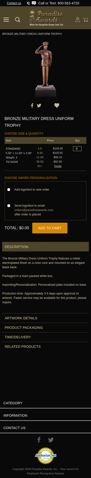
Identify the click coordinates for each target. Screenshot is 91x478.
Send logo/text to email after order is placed (34, 210)
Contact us (14, 3)
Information (15, 415)
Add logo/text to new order (33, 189)
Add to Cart (49, 228)
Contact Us (14, 428)
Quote (58, 166)
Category (12, 403)
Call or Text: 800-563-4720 (58, 3)
